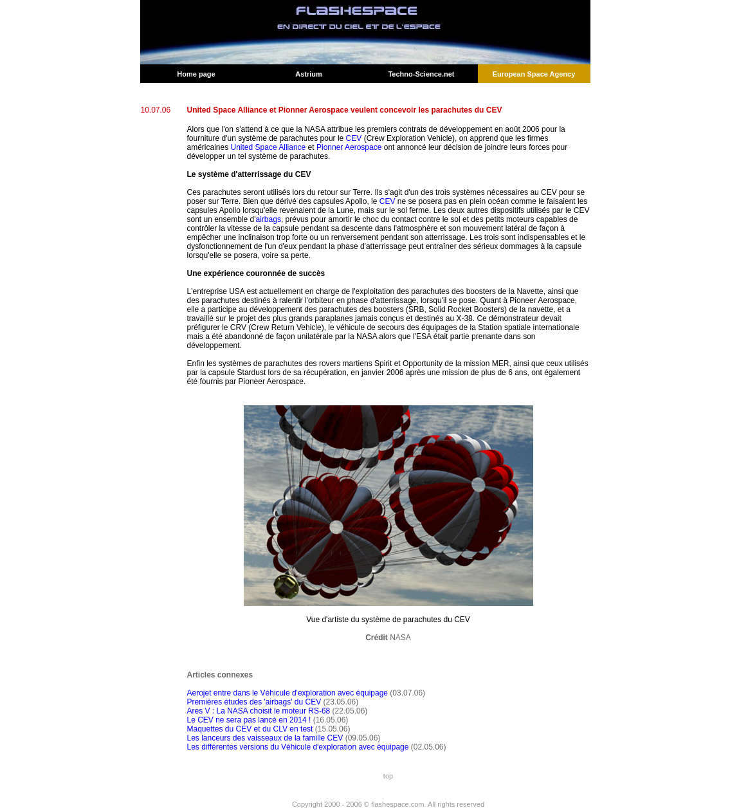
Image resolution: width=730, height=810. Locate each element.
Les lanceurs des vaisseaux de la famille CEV (265, 737)
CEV (354, 138)
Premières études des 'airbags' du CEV (254, 701)
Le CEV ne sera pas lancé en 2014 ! (249, 719)
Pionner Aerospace (348, 147)
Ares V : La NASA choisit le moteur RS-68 (259, 710)
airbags (268, 219)
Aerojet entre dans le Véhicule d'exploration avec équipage (287, 692)
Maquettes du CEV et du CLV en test (250, 728)
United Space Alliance (268, 147)
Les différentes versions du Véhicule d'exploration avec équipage (298, 746)
